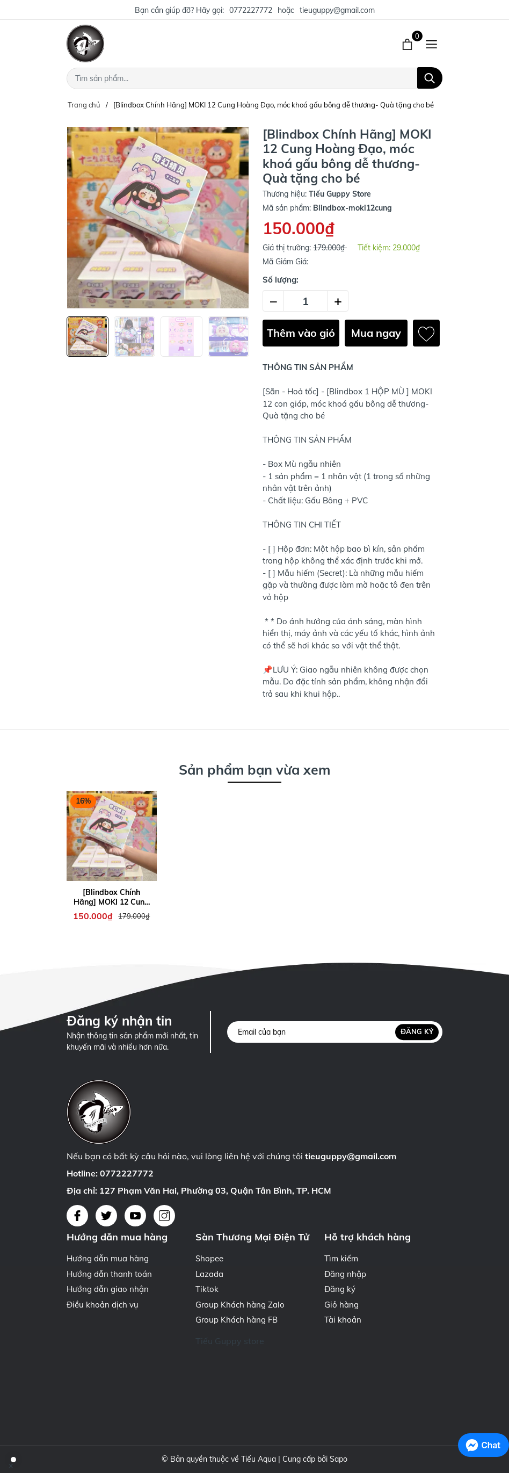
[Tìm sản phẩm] (254, 78)
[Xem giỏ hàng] (408, 43)
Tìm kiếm (341, 1258)
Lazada (209, 1274)
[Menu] (431, 43)
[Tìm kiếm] (429, 78)
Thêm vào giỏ (301, 333)
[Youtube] (135, 1215)
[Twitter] (106, 1215)
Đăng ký (417, 1032)
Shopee (209, 1258)
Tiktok (207, 1289)
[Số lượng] (305, 301)
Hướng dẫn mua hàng (108, 1258)
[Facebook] (77, 1215)
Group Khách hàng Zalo (240, 1304)
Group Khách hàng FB (236, 1320)
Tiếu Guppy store (229, 1340)
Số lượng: (281, 280)
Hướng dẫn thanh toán (109, 1274)
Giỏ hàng (341, 1304)
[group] (158, 217)
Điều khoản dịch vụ (103, 1304)
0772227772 (250, 10)
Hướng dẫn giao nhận (108, 1289)
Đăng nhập (345, 1274)
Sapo (338, 1459)
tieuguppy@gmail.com (337, 10)
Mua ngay (376, 333)
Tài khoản (342, 1320)
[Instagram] (164, 1215)
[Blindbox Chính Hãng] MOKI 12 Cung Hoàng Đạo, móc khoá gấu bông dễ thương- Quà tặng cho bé (111, 897)
